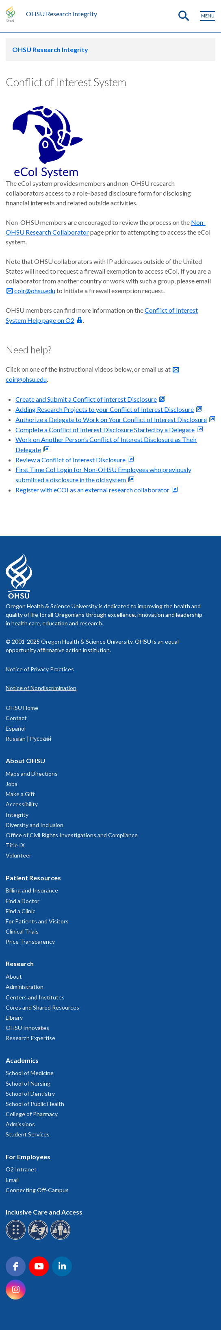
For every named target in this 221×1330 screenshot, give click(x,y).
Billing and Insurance (32, 890)
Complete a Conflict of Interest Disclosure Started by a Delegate (105, 429)
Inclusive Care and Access (44, 1212)
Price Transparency (30, 941)
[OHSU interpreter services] (61, 1238)
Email (12, 1179)
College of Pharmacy (32, 1113)
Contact (16, 717)
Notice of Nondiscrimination (41, 687)
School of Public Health (35, 1103)
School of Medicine (30, 1072)
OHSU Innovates (27, 1027)
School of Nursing (28, 1083)
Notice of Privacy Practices (40, 669)
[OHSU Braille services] (17, 1238)
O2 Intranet (21, 1169)
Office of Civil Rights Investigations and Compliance (72, 835)
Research (20, 963)
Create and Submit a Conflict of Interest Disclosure (86, 399)
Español (16, 728)
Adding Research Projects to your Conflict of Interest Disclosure (104, 409)
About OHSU (25, 760)
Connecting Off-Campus (37, 1189)
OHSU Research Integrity (61, 13)
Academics (22, 1060)
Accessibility (22, 804)
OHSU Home (22, 707)
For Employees (28, 1156)
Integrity (17, 814)
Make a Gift (20, 793)
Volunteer (18, 855)
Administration (24, 986)
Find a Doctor (22, 900)
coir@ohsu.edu (34, 290)
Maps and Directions (32, 773)
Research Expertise (30, 1037)
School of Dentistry (30, 1093)
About (14, 976)
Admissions (20, 1124)
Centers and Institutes (35, 997)
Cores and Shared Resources (42, 1007)
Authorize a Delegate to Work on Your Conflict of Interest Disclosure (111, 419)
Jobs (11, 783)
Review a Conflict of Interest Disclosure (70, 460)
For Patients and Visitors (37, 921)
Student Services (28, 1134)
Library (14, 1017)
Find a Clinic (20, 911)
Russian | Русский (28, 738)
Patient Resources (33, 878)
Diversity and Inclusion (34, 824)
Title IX (15, 845)
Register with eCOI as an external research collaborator (92, 490)
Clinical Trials (22, 931)
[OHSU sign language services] (39, 1238)
